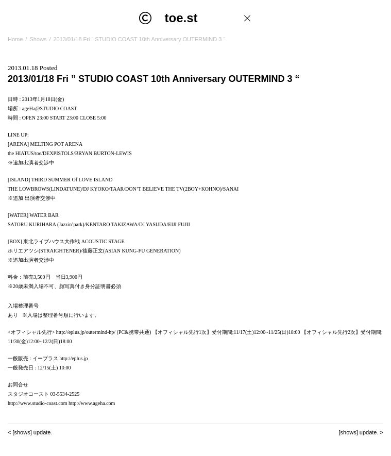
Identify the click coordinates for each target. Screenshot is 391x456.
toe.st (181, 18)
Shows (37, 39)
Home (15, 39)
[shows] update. (32, 432)
